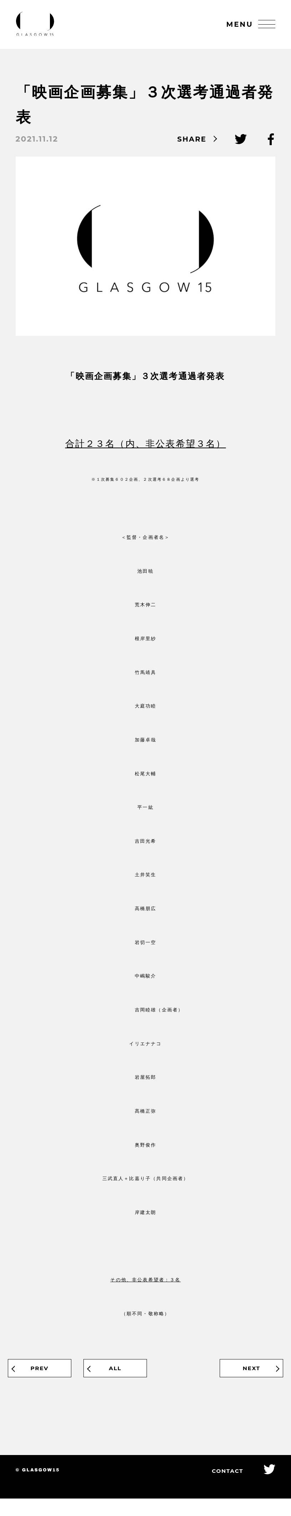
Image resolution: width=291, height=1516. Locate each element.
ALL (145, 1381)
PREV (48, 1381)
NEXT (242, 1381)
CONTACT (219, 1487)
